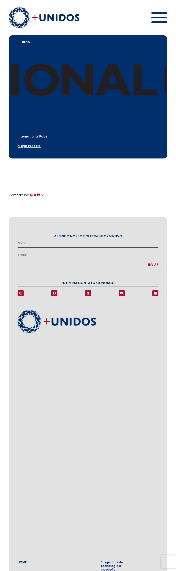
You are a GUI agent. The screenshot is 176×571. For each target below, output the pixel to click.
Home (22, 562)
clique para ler (29, 146)
